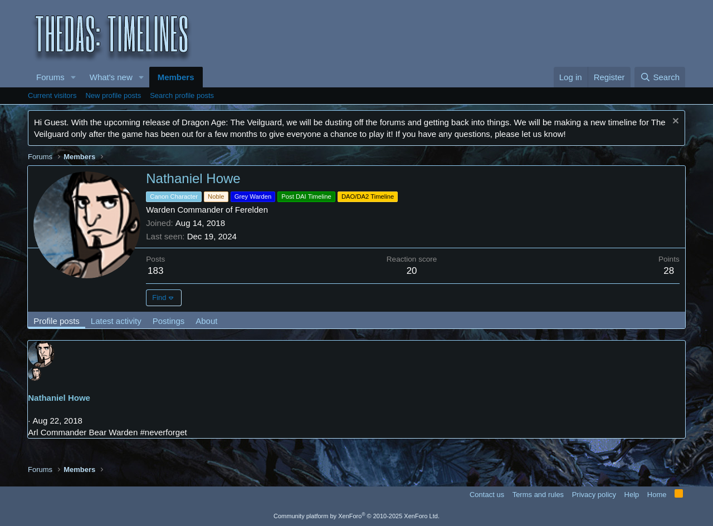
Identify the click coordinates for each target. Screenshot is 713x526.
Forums (50, 77)
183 (156, 271)
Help (631, 494)
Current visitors (52, 95)
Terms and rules (538, 494)
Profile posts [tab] (57, 321)
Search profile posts (182, 95)
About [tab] (207, 321)
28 (668, 271)
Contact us (487, 494)
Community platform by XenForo (356, 516)
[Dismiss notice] (674, 122)
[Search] (659, 77)
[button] (73, 77)
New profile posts (113, 95)
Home (657, 494)
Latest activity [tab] (116, 321)
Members (176, 77)
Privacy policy (594, 494)
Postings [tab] (169, 321)
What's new (111, 77)
